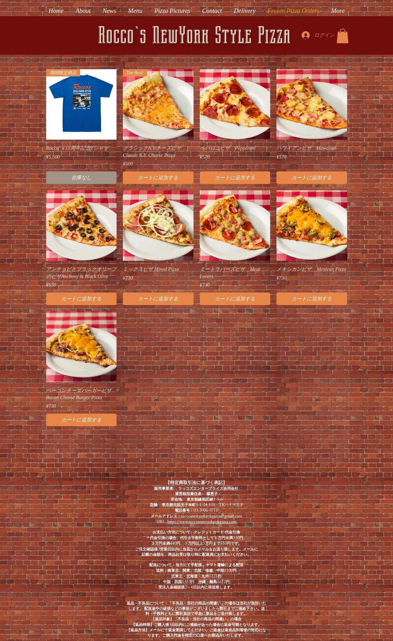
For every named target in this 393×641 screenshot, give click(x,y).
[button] (342, 36)
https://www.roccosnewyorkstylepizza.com (202, 521)
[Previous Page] (180, 457)
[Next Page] (213, 457)
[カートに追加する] (158, 177)
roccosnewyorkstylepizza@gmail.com (211, 516)
